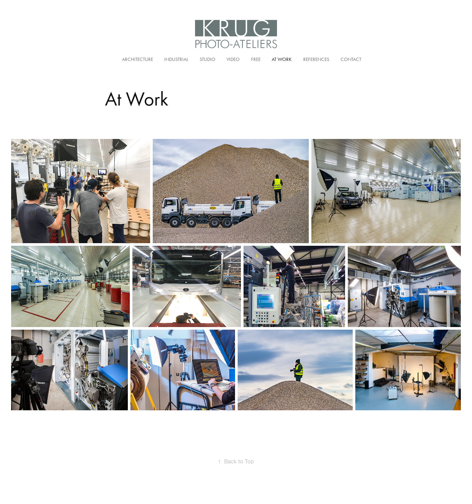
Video (233, 59)
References (316, 59)
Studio (207, 59)
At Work (282, 59)
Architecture (137, 59)
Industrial (176, 59)
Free (256, 59)
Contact (351, 59)
